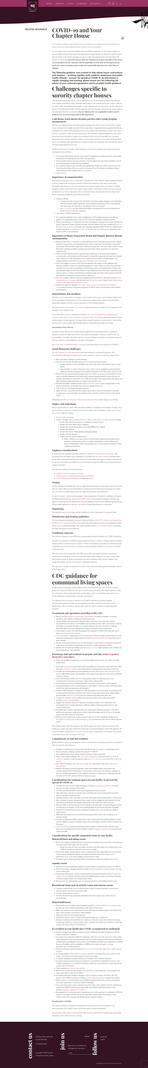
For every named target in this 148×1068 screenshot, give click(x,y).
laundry (114, 881)
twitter (102, 1039)
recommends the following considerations (80, 400)
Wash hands (68, 857)
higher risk (65, 980)
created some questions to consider (71, 307)
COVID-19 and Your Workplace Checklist (69, 473)
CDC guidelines (86, 170)
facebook (103, 1037)
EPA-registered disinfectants (98, 638)
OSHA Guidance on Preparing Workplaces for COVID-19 (75, 476)
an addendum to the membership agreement (85, 229)
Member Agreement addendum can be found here (90, 261)
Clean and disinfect (62, 636)
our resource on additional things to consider (70, 344)
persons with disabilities (70, 700)
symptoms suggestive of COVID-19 (73, 990)
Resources (95, 4)
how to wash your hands (98, 759)
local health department (105, 937)
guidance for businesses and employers (81, 616)
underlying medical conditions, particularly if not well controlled (93, 420)
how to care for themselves (93, 949)
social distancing (110, 587)
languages (92, 776)
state (58, 213)
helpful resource (61, 173)
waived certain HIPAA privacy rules (83, 499)
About (49, 4)
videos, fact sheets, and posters (87, 756)
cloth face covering (75, 1015)
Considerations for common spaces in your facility (77, 779)
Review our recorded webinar (102, 526)
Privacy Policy (49, 1055)
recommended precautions (95, 978)
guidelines (62, 881)
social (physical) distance (103, 786)
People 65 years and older (65, 417)
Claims (70, 4)
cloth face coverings (102, 456)
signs (61, 278)
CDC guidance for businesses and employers (99, 454)
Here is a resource (66, 208)
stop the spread (96, 280)
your (53, 492)
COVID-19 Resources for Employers (67, 478)
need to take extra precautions (109, 671)
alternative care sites (90, 648)
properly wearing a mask (78, 282)
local (64, 213)
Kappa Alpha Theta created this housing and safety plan (78, 317)
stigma (64, 946)
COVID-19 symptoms (81, 954)
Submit (87, 1036)
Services (60, 4)
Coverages (82, 4)
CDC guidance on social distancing (67, 352)
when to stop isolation (77, 968)
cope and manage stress (84, 764)
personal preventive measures (70, 633)
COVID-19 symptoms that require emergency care (74, 719)
